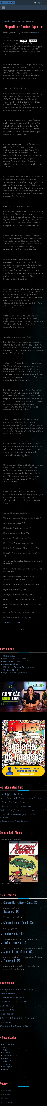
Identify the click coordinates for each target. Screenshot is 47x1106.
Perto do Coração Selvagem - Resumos (18, 810)
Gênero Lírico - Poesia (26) (19, 923)
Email (18, 622)
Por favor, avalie (11, 40)
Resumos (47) (11, 911)
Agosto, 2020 (6, 1090)
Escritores (35, 32)
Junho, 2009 (5, 1094)
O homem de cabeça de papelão (15, 806)
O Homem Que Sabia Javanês (14, 821)
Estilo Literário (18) (14, 943)
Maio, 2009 (4, 1098)
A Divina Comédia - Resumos (14, 802)
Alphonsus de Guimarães (15, 672)
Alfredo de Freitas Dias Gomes (18, 667)
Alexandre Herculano (12, 664)
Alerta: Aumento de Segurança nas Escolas (20, 798)
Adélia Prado (9, 656)
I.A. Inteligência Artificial (11, 794)
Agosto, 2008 (6, 1102)
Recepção (6, 21)
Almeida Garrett (10, 670)
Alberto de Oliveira (11, 661)
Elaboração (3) (11, 961)
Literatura (21, 21)
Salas (13, 21)
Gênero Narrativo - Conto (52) (20, 902)
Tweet (22, 629)
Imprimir (8, 622)
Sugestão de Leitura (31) (17, 952)
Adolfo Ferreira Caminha (14, 659)
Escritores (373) (12, 934)
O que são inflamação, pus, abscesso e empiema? (19, 816)
